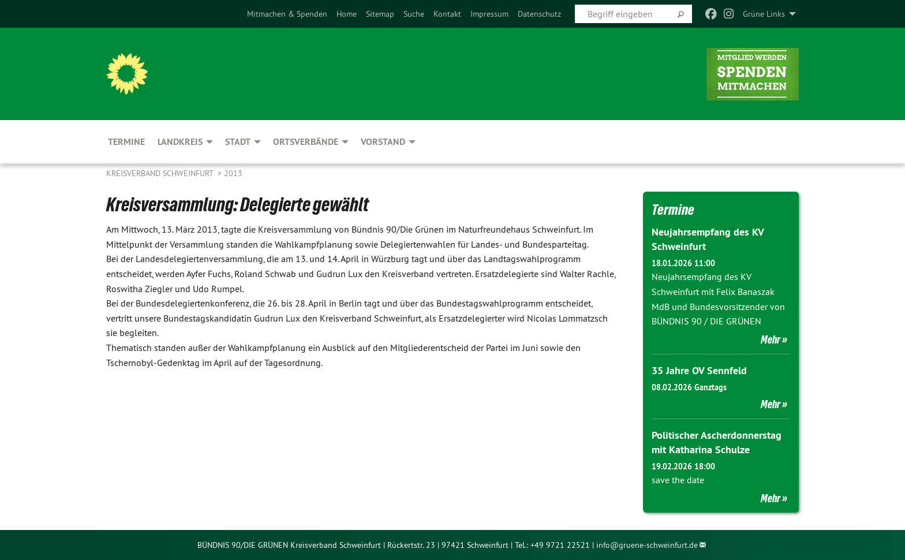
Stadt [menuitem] (237, 142)
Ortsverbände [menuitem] (305, 142)
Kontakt (447, 14)
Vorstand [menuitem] (383, 142)
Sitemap (380, 14)
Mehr (770, 339)
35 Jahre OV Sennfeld (699, 370)
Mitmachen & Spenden (287, 14)
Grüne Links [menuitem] (764, 14)
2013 (233, 173)
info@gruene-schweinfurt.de (647, 545)
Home (346, 14)
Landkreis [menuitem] (180, 142)
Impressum (489, 14)
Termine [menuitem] (126, 142)
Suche (413, 14)
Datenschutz (539, 14)
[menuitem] (287, 14)
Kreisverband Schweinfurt (160, 173)
